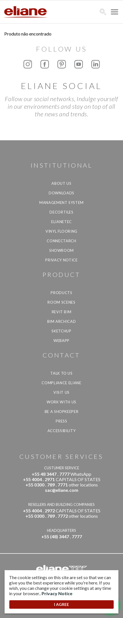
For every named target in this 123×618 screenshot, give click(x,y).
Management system (61, 202)
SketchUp (61, 331)
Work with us (61, 402)
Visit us (61, 392)
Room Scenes (61, 302)
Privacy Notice (61, 260)
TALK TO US (61, 373)
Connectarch (61, 241)
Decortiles (61, 212)
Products (61, 292)
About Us (61, 183)
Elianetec (61, 221)
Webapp (61, 340)
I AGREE (61, 604)
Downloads (61, 193)
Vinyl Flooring (61, 231)
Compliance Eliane (61, 383)
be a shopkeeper (62, 411)
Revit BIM (62, 312)
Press (61, 421)
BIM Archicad (61, 321)
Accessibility (61, 430)
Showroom (61, 250)
